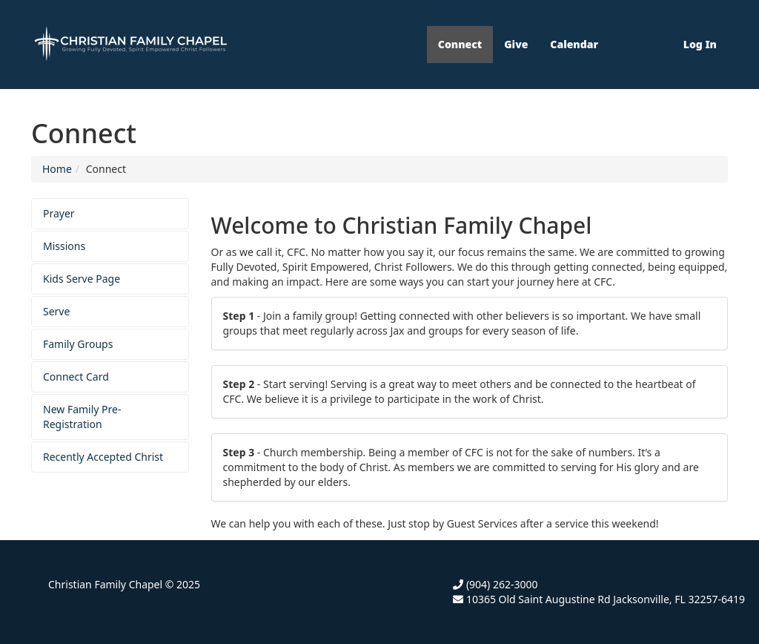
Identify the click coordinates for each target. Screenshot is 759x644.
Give (516, 44)
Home (57, 169)
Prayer (59, 213)
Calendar (574, 44)
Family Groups (78, 344)
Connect (460, 44)
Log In (700, 44)
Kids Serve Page (81, 279)
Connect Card (76, 376)
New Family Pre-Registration (82, 416)
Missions (64, 246)
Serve (56, 311)
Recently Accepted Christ (103, 457)
